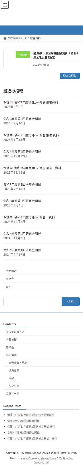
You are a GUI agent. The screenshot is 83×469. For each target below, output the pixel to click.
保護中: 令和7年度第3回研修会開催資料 (30, 102)
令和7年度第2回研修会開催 (22, 151)
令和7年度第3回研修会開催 (22, 119)
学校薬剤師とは (15, 332)
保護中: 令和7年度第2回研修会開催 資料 (31, 135)
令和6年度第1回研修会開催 (22, 250)
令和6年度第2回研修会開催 (22, 233)
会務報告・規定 (18, 362)
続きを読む (69, 75)
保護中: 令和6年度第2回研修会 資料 (29, 217)
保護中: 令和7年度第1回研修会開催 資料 (32, 168)
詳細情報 (11, 355)
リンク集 (14, 385)
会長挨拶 (11, 339)
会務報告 (11, 271)
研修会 (10, 279)
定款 (11, 378)
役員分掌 (14, 370)
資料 (8, 286)
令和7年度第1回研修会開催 (22, 184)
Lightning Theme (47, 458)
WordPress (28, 458)
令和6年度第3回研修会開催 (22, 201)
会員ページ (12, 393)
